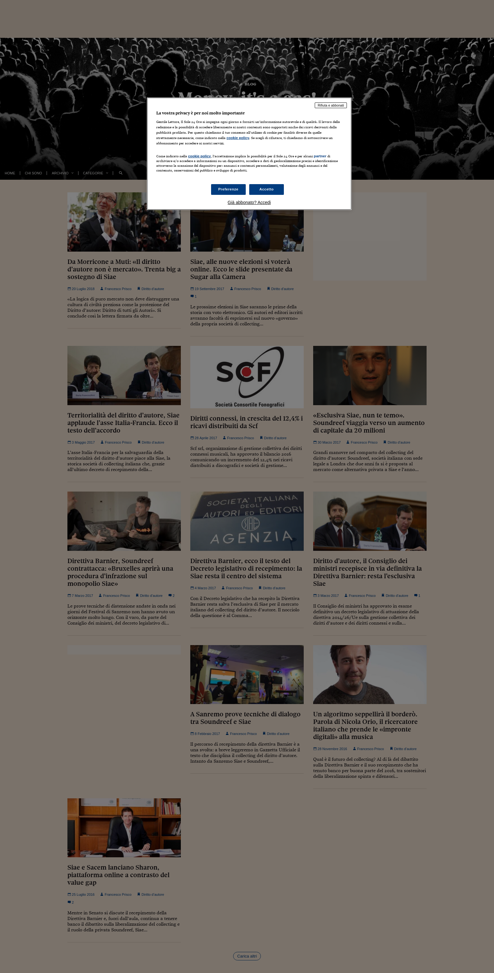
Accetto (266, 189)
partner (320, 156)
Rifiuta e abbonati (331, 105)
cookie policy (238, 138)
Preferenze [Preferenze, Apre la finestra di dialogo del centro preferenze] (228, 189)
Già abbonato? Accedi (249, 202)
